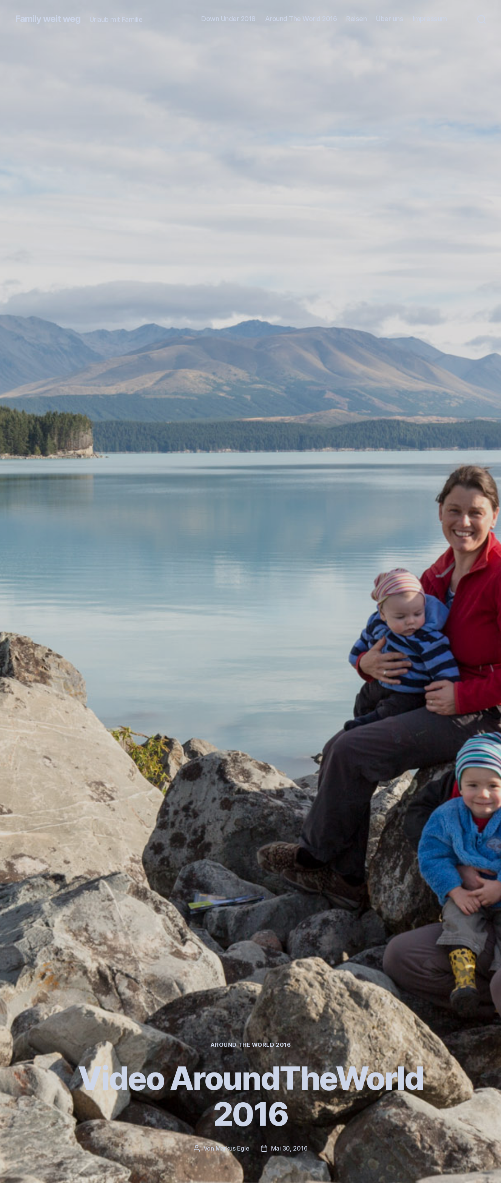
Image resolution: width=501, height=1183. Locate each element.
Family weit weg (47, 18)
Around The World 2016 (301, 19)
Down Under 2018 (228, 19)
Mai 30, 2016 (289, 1148)
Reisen (356, 19)
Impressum (430, 19)
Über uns (389, 19)
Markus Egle (233, 1148)
